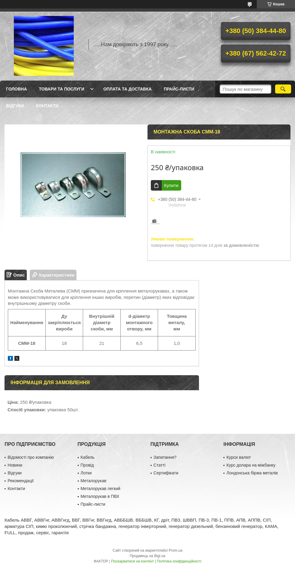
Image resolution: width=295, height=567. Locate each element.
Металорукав (94, 480)
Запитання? (165, 457)
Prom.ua (175, 550)
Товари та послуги (61, 89)
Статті (160, 465)
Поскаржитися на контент (132, 561)
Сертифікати (166, 472)
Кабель (88, 457)
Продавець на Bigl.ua (147, 556)
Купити (171, 185)
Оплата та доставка (127, 89)
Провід (87, 465)
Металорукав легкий (100, 488)
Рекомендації (21, 480)
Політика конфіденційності (179, 561)
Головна (16, 89)
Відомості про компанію (31, 457)
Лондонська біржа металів (252, 472)
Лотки (86, 472)
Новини (15, 465)
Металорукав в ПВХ (100, 496)
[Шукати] (283, 88)
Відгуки (15, 105)
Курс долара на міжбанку (250, 465)
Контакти (47, 105)
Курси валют (238, 457)
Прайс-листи (179, 89)
